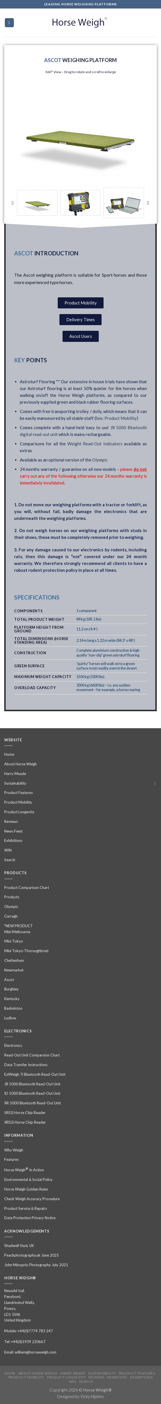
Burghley (11, 989)
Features (11, 1159)
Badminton (13, 1008)
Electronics (13, 1045)
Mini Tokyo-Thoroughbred (26, 950)
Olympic (100, 459)
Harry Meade (15, 773)
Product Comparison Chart (26, 887)
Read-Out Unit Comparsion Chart (32, 1055)
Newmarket (13, 970)
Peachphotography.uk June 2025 (31, 1255)
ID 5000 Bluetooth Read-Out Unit (32, 1093)
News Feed (13, 831)
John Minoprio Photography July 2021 (36, 1265)
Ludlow (10, 1018)
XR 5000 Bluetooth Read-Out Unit (32, 1103)
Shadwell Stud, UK (19, 1245)
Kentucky (12, 998)
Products (11, 897)
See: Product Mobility (116, 418)
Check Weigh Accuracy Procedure (32, 1199)
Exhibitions (13, 840)
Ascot (9, 979)
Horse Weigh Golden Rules (26, 1189)
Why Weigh (13, 1150)
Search (9, 859)
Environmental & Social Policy (28, 1179)
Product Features (18, 792)
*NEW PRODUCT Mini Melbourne (18, 929)
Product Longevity (19, 812)
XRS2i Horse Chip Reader (25, 1122)
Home (9, 754)
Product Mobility (18, 802)
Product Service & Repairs (25, 1208)
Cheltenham (14, 960)
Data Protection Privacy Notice (29, 1217)
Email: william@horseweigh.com (30, 1352)
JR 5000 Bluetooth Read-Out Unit (32, 1084)
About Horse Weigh (20, 764)
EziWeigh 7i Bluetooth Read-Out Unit (34, 1074)
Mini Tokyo (13, 941)
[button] (12, 203)
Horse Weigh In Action (24, 1169)
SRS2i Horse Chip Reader (25, 1112)
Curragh (11, 916)
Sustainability (15, 783)
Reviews (11, 821)
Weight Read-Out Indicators (95, 443)
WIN (8, 850)
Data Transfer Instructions (26, 1064)
